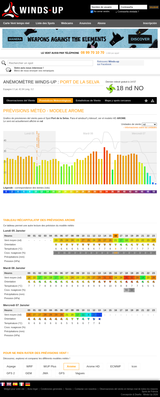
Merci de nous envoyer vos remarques (34, 69)
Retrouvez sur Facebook (108, 62)
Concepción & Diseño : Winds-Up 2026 (139, 394)
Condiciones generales (51, 389)
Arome (71, 366)
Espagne (7, 89)
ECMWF (115, 366)
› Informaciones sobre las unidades (140, 127)
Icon (134, 366)
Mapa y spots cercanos (118, 100)
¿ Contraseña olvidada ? (127, 11)
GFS (62, 373)
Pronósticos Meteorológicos (55, 100)
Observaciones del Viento (20, 100)
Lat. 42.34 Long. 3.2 (24, 89)
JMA (45, 373)
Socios (68, 389)
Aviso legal (32, 389)
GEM (28, 373)
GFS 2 (11, 373)
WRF (29, 366)
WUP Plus (50, 366)
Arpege (11, 366)
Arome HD (93, 366)
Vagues (80, 373)
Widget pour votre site (14, 389)
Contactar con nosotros (85, 389)
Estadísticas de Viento (88, 100)
